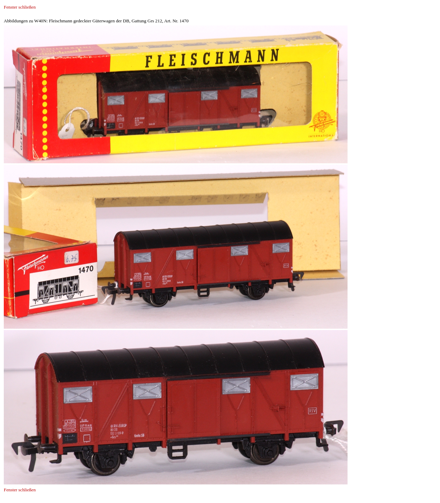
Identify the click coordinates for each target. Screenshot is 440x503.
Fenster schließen (20, 7)
